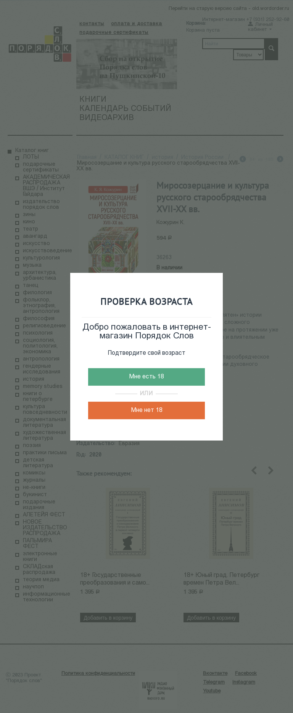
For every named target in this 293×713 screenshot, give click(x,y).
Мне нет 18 (147, 410)
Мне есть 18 (146, 377)
